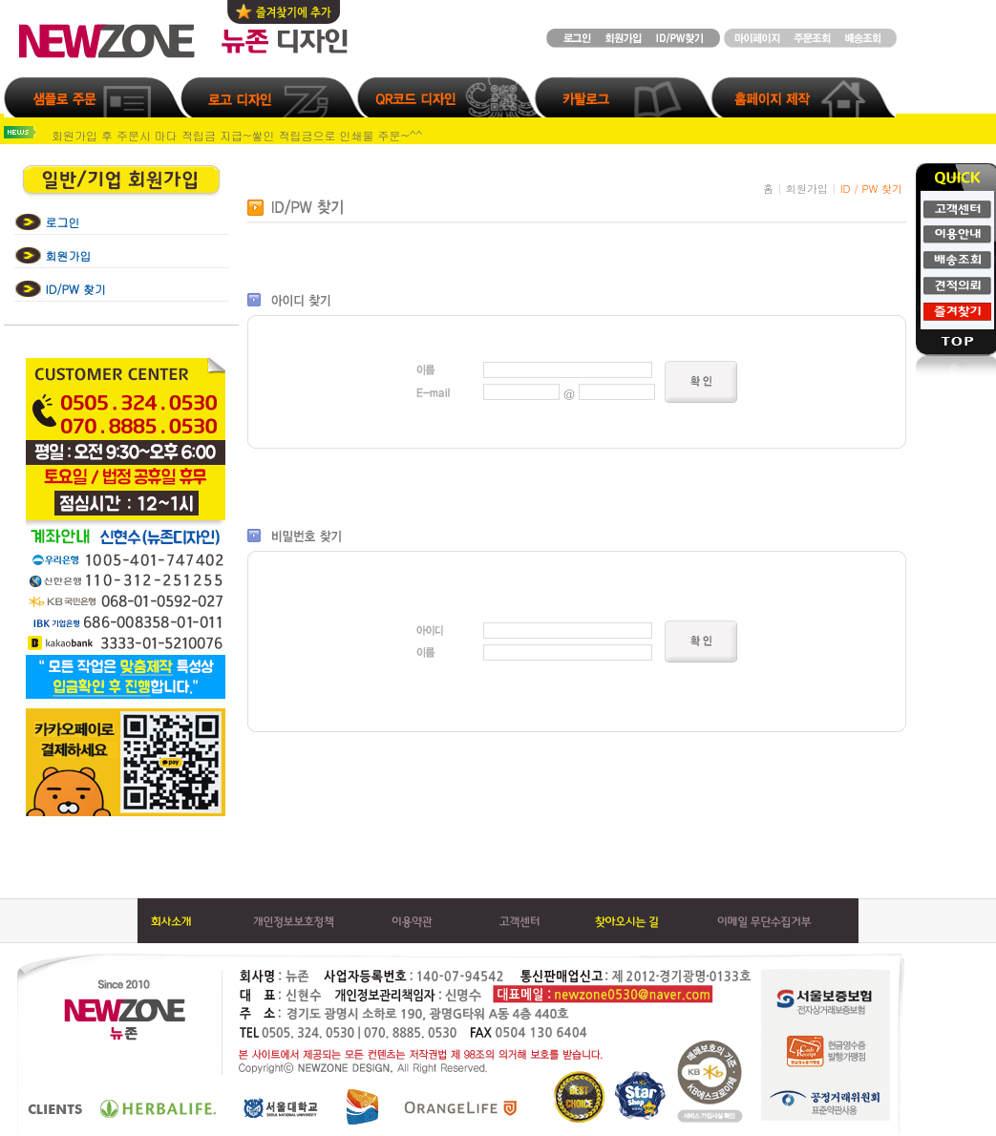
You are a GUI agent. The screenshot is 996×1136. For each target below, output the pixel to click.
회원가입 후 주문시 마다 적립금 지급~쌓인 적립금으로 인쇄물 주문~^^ (237, 135)
